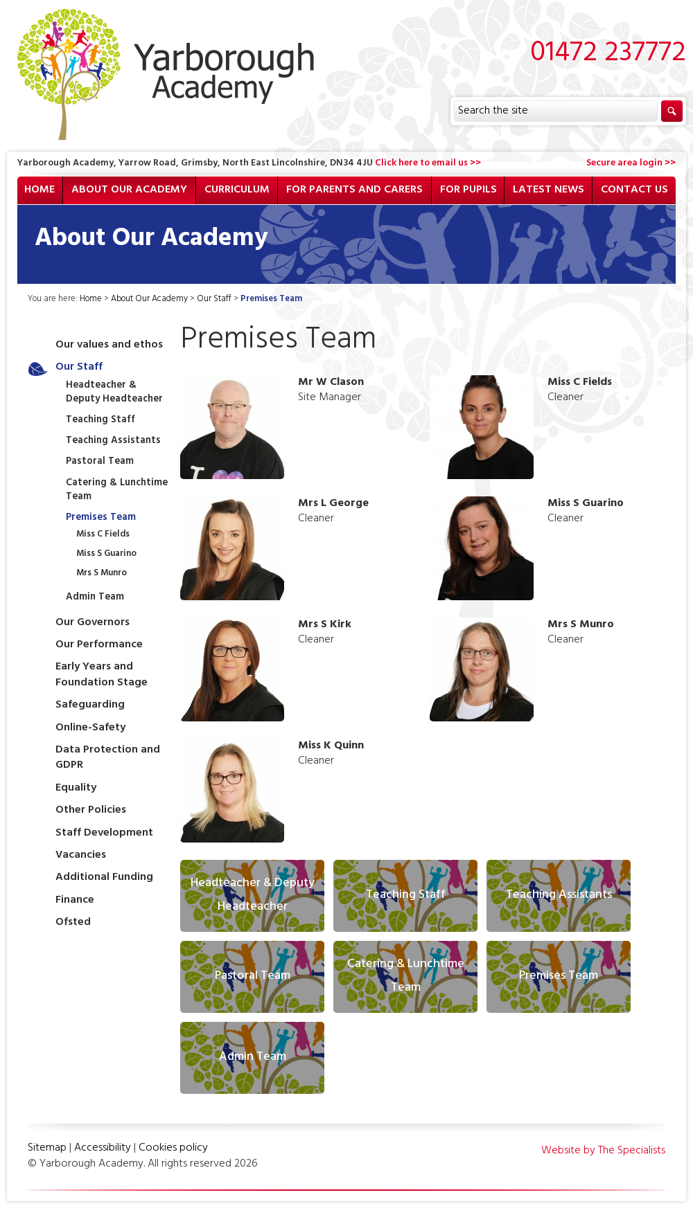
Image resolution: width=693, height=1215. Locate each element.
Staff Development (104, 833)
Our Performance (99, 645)
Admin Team (95, 597)
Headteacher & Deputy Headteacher (114, 393)
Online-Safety (90, 728)
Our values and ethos (109, 345)
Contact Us (634, 190)
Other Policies (90, 810)
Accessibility (102, 1148)
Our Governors (92, 623)
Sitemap (47, 1148)
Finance (74, 900)
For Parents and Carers (354, 190)
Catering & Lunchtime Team (117, 490)
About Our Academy (129, 190)
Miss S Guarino (106, 554)
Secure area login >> (631, 164)
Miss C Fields (103, 535)
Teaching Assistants (113, 441)
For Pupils (468, 190)
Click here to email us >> (428, 164)
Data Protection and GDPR (107, 758)
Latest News (548, 190)
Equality (75, 788)
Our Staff (214, 299)
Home (39, 190)
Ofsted (73, 922)
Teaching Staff (100, 420)
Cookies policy (173, 1148)
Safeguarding (90, 705)
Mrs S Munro (101, 574)
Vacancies (80, 855)
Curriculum (237, 190)
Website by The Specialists (603, 1151)
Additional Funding (104, 877)
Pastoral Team (100, 462)
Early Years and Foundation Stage (101, 675)
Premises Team (101, 518)
